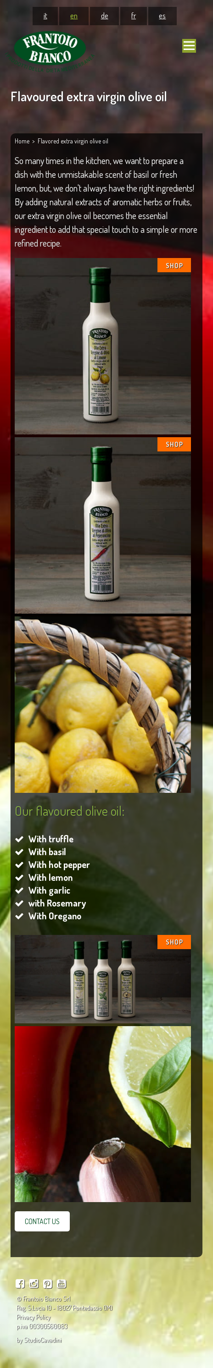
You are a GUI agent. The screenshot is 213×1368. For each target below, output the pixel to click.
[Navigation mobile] (189, 46)
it (45, 15)
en (74, 15)
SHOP (174, 265)
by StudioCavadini (39, 1340)
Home (22, 141)
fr (133, 15)
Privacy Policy (33, 1317)
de (104, 15)
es (162, 15)
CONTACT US (42, 1221)
